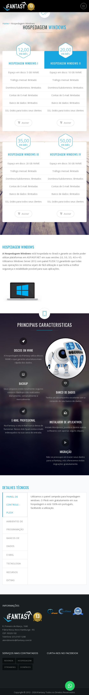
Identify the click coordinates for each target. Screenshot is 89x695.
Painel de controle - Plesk (13, 504)
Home (5, 23)
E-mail (10, 552)
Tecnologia (14, 560)
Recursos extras (12, 572)
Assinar (23, 122)
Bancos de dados (13, 540)
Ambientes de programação (15, 524)
